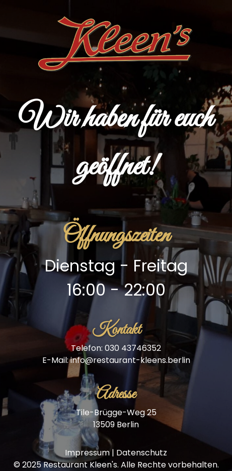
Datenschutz (141, 452)
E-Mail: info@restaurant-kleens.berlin (116, 360)
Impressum (87, 452)
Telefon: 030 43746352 (116, 348)
